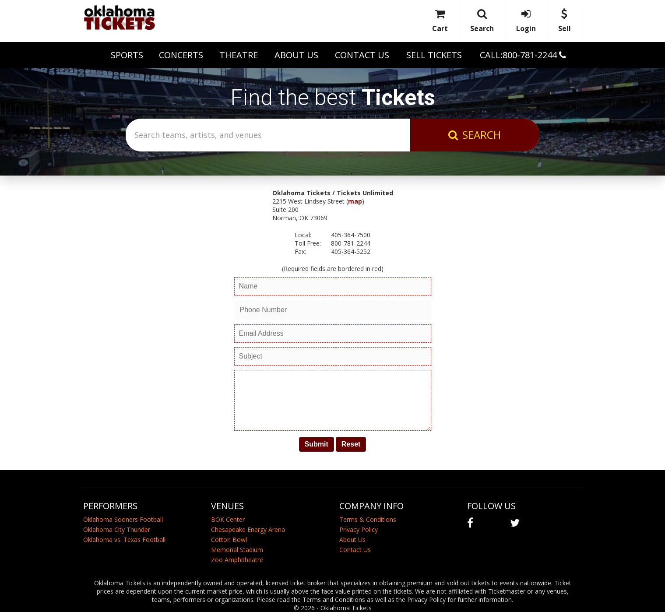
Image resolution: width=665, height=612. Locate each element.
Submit (316, 444)
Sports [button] (127, 55)
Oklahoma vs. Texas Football (124, 539)
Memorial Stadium (237, 549)
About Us (296, 55)
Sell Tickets (434, 55)
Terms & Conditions (367, 519)
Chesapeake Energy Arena (248, 529)
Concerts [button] (181, 55)
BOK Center (228, 519)
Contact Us (362, 55)
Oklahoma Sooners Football (123, 519)
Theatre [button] (238, 55)
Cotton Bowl (229, 539)
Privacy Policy (358, 529)
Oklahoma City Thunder (116, 529)
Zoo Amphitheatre (237, 560)
